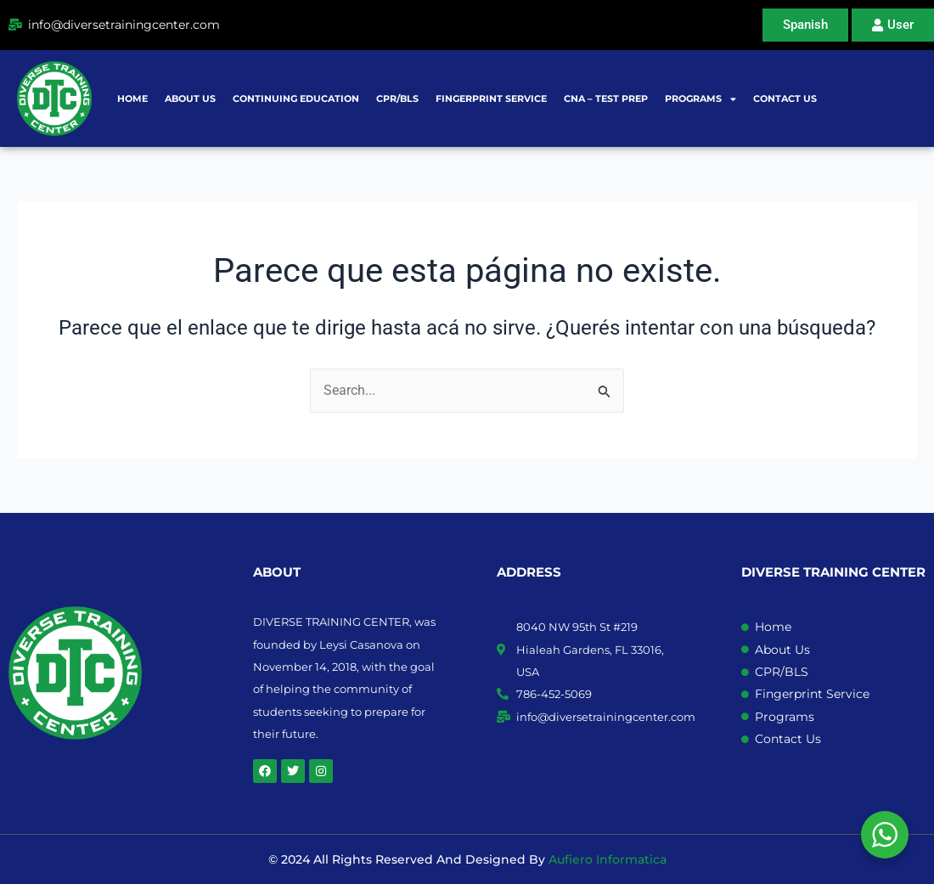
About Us (190, 98)
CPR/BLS (397, 98)
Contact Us (785, 98)
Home (132, 98)
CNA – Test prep (606, 98)
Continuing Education (296, 98)
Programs (700, 99)
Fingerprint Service (491, 98)
